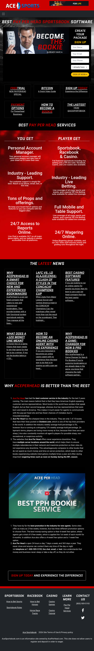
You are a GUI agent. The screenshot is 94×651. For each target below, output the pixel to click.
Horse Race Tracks (35, 612)
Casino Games (52, 603)
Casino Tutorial (51, 612)
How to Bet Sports (14, 601)
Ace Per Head (19, 398)
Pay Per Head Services (67, 608)
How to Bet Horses (35, 603)
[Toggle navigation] (3, 13)
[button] (8, 40)
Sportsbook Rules (14, 607)
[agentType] (80, 67)
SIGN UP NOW (80, 74)
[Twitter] (82, 618)
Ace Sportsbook (30, 632)
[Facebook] (83, 610)
